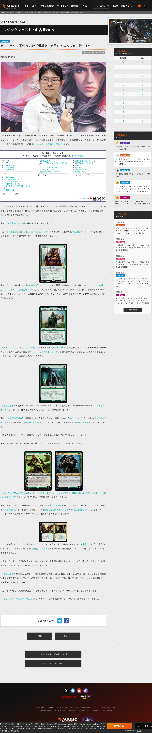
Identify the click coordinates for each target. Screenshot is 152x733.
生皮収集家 (10, 177)
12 (123, 76)
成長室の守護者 (12, 179)
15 (123, 62)
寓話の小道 (10, 169)
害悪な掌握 (45, 161)
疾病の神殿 (10, 167)
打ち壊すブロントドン (85, 161)
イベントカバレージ (101, 6)
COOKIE (72, 710)
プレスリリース (83, 710)
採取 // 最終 (80, 171)
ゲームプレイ (62, 6)
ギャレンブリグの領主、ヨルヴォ (48, 144)
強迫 (78, 167)
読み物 (115, 6)
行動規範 (50, 707)
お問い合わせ (107, 710)
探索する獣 (10, 190)
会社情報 (96, 710)
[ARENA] (80, 155)
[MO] (74, 155)
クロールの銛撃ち (13, 181)
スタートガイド (31, 6)
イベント (85, 6)
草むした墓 (10, 165)
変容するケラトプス (84, 163)
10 (123, 85)
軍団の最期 (80, 169)
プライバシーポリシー (64, 707)
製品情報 (75, 6)
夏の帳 (79, 165)
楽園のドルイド (12, 183)
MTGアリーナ (127, 6)
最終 (84, 544)
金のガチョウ (75, 418)
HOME (4, 12)
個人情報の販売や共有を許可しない (53, 710)
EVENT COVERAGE (14, 12)
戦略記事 (94, 53)
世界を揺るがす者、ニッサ (51, 169)
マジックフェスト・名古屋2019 (32, 12)
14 (123, 67)
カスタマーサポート (83, 707)
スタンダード (86, 53)
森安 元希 (101, 53)
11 (123, 80)
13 (123, 71)
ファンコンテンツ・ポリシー (104, 707)
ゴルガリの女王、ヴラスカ (51, 167)
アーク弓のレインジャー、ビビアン (53, 164)
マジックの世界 (47, 6)
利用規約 (40, 707)
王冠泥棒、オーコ (16, 223)
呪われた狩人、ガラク (50, 171)
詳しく (139, 731)
